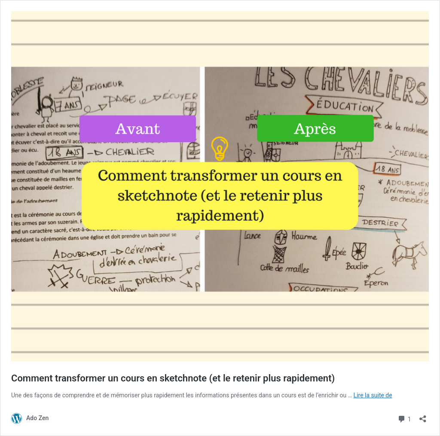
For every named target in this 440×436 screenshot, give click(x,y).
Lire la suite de (373, 395)
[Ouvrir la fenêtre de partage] (423, 416)
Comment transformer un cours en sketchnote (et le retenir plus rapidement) (173, 378)
